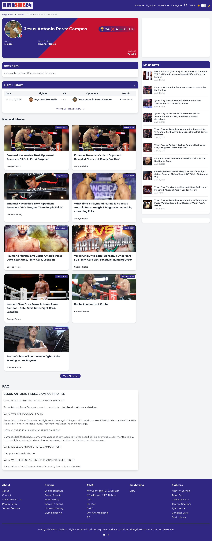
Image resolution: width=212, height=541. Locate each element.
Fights (149, 5)
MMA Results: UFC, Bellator (102, 495)
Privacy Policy (9, 504)
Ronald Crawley (14, 214)
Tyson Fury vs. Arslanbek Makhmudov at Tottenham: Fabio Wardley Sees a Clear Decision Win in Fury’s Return (180, 203)
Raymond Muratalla (45, 99)
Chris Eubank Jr (180, 499)
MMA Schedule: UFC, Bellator (103, 490)
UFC (89, 499)
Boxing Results (53, 495)
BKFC (90, 508)
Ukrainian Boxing (54, 508)
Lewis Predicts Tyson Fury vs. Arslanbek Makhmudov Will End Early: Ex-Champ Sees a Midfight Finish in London (180, 74)
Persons (162, 5)
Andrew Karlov (81, 311)
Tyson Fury (178, 495)
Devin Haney (179, 517)
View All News (70, 376)
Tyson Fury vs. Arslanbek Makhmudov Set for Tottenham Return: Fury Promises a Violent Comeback (176, 116)
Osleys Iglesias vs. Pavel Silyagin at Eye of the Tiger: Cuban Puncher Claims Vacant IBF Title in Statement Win (181, 174)
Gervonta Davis (180, 512)
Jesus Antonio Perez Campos (95, 99)
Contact (6, 495)
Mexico (8, 44)
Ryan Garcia (178, 508)
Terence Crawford (181, 504)
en (191, 5)
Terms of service (11, 508)
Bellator (91, 504)
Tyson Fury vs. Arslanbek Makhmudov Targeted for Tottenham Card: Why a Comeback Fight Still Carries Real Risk (180, 132)
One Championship (98, 512)
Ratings (175, 5)
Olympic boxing (53, 512)
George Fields (13, 166)
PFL (89, 517)
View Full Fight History (70, 108)
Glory (132, 490)
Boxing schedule (54, 490)
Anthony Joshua (181, 490)
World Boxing (52, 499)
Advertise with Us (12, 499)
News (138, 5)
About (5, 490)
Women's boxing (54, 504)
